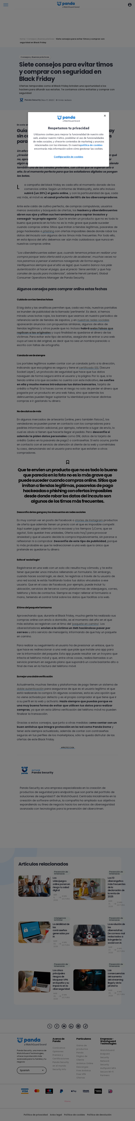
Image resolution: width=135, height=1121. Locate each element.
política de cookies (91, 145)
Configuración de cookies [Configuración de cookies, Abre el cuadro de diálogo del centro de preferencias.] (68, 156)
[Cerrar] (105, 115)
